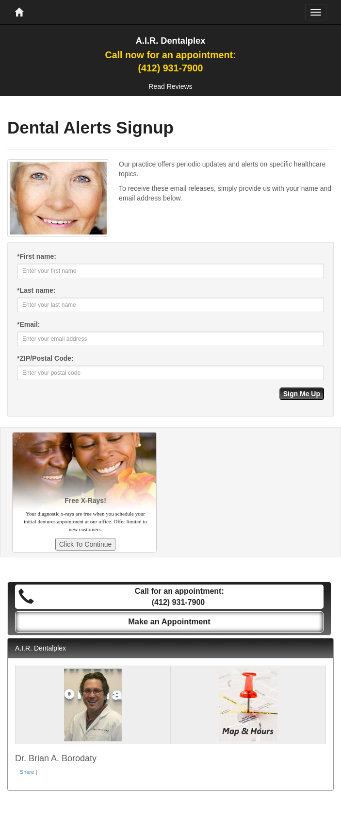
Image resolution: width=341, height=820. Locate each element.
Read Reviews (170, 86)
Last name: (36, 290)
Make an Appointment (169, 621)
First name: (36, 256)
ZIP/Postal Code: (45, 358)
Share (27, 772)
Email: (28, 324)
